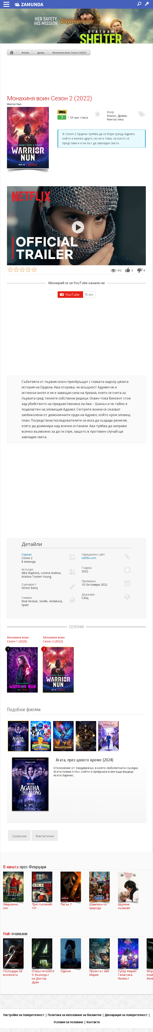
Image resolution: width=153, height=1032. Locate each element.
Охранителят (76, 21)
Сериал (27, 554)
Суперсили (19, 836)
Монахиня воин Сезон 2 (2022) (69, 52)
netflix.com (89, 558)
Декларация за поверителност (126, 1015)
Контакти (93, 1022)
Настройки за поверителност (23, 1015)
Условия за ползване (68, 1022)
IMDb (61, 111)
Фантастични (45, 836)
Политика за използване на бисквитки (74, 1015)
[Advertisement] (76, 75)
